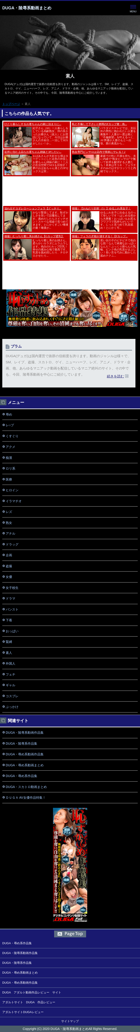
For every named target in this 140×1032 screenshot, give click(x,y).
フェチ (10, 674)
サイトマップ (70, 1021)
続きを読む (115, 376)
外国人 (10, 663)
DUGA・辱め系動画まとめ (25, 765)
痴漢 (9, 458)
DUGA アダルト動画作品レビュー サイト (31, 992)
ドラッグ (12, 544)
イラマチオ (14, 501)
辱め (9, 414)
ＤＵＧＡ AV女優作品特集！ (26, 797)
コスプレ (12, 696)
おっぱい (12, 631)
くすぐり (12, 436)
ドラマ (10, 598)
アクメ (10, 447)
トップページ (11, 104)
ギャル (10, 685)
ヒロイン (12, 490)
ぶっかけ (12, 707)
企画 (9, 555)
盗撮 (9, 566)
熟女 (9, 523)
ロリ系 (10, 468)
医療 (9, 479)
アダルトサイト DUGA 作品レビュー (28, 1002)
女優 (9, 577)
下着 (9, 620)
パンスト (12, 609)
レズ (9, 512)
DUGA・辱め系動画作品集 (25, 754)
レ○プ (10, 425)
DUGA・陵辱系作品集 (21, 743)
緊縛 (9, 642)
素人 (70, 75)
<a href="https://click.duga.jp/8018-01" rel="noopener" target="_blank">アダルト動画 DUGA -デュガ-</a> (70, 163)
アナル (10, 533)
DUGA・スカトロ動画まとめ (26, 787)
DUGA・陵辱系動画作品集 (25, 732)
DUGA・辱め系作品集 (21, 776)
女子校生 (12, 588)
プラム (16, 346)
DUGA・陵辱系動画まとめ (26, 8)
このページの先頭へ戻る (70, 933)
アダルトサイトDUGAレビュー (23, 1012)
